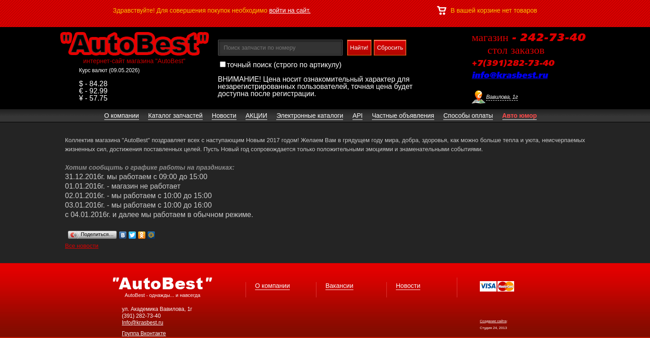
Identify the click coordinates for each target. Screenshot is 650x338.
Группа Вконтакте (144, 333)
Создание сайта (493, 321)
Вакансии (339, 285)
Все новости (81, 245)
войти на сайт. (290, 10)
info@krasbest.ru (510, 76)
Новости (408, 285)
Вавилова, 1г (502, 97)
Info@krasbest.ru (142, 322)
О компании (272, 285)
